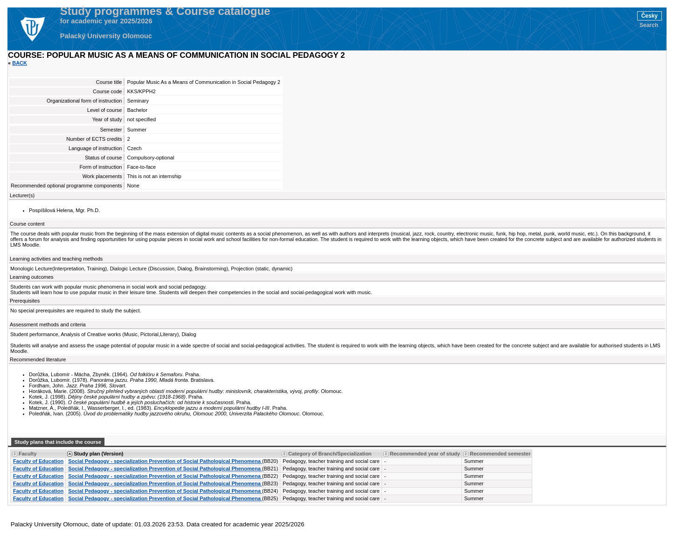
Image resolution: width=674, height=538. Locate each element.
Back (19, 63)
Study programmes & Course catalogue (165, 11)
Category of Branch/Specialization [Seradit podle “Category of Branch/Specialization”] (329, 453)
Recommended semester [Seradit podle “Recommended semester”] (500, 453)
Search (648, 25)
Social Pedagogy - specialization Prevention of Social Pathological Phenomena (165, 461)
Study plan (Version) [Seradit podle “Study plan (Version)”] (98, 453)
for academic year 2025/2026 (106, 21)
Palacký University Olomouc (106, 36)
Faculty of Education (38, 461)
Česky (649, 16)
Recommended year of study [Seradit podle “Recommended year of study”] (425, 453)
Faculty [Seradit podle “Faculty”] (28, 453)
